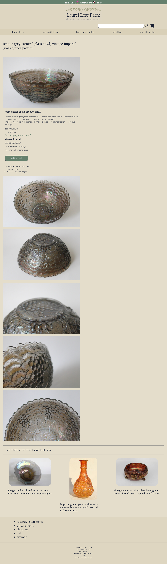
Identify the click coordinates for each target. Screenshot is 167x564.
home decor (18, 32)
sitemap (22, 537)
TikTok (99, 3)
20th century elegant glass (18, 171)
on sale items (25, 525)
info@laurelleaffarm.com (83, 558)
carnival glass (12, 169)
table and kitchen (50, 32)
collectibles (117, 32)
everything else (147, 32)
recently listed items (30, 522)
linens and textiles (85, 32)
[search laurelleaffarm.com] (147, 26)
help (19, 533)
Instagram (84, 3)
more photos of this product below (23, 111)
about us (22, 529)
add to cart (16, 158)
